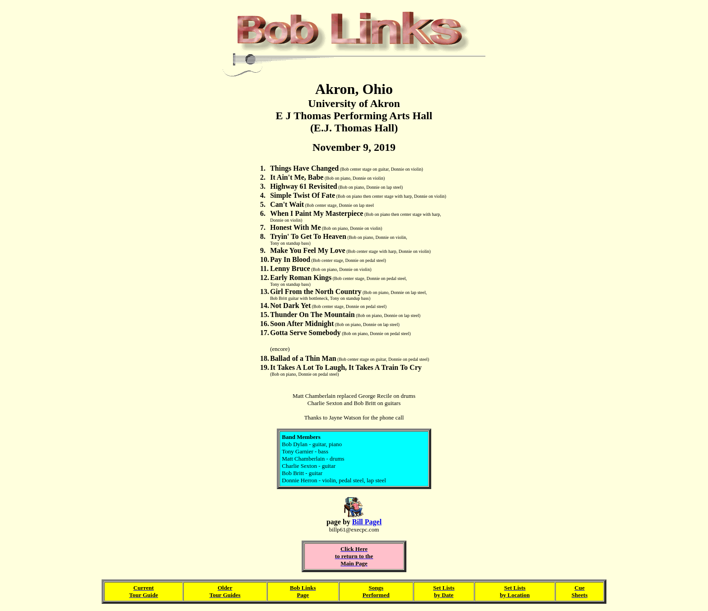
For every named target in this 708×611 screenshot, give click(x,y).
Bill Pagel (367, 522)
